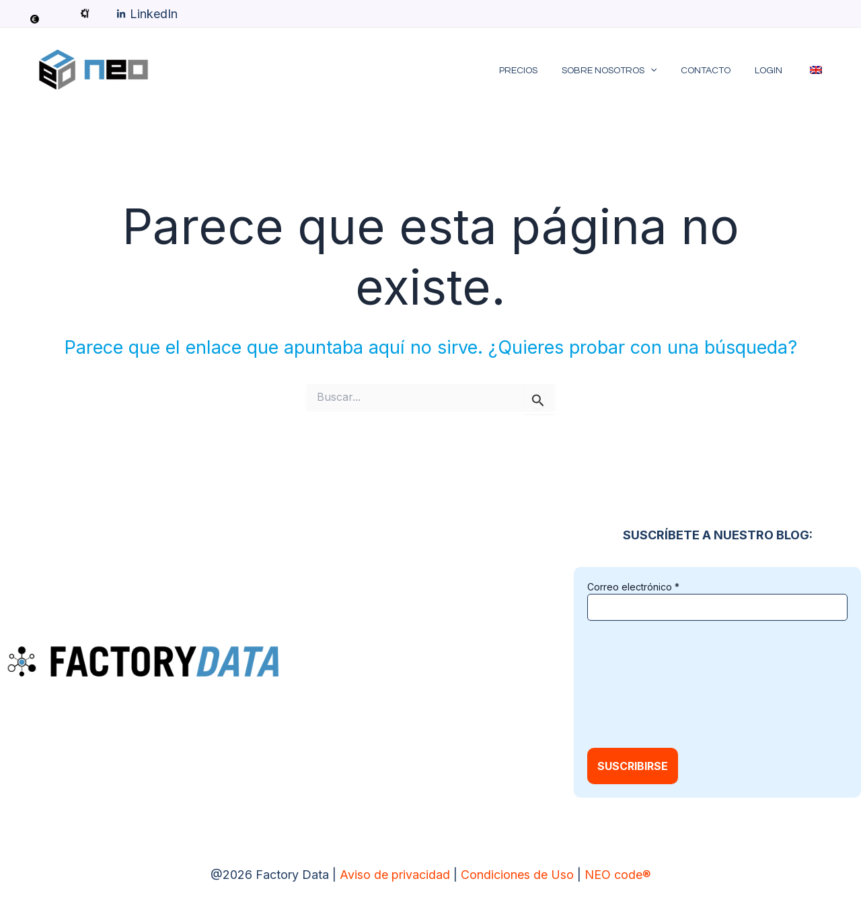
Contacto (719, 70)
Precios (542, 70)
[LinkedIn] (147, 14)
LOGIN (776, 70)
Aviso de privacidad (395, 875)
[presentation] (642, 682)
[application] (669, 70)
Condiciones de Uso (517, 875)
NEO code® (617, 875)
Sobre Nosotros (628, 70)
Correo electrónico (633, 586)
